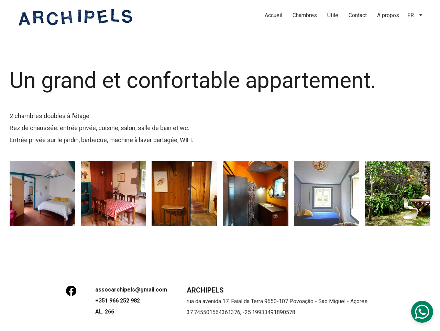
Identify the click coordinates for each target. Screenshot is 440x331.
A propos (388, 15)
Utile (332, 15)
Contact (358, 15)
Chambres (305, 15)
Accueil (273, 15)
